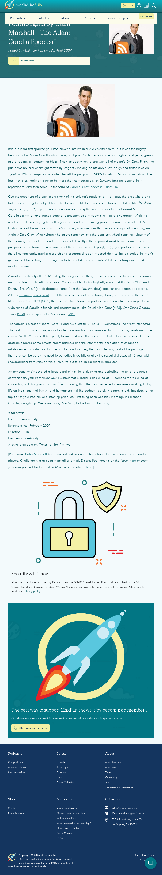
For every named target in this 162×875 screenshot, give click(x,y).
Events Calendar (65, 782)
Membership (116, 18)
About (65, 18)
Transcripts (62, 767)
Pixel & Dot (148, 855)
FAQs (60, 838)
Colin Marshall (36, 454)
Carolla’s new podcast (86, 187)
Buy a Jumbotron (17, 813)
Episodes (61, 762)
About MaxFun (113, 762)
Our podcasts (15, 762)
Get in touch (114, 799)
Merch (11, 808)
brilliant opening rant (34, 295)
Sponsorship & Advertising (119, 788)
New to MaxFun (16, 772)
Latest (42, 18)
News (60, 777)
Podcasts (16, 18)
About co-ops (112, 767)
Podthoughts (27, 61)
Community (111, 777)
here (133, 461)
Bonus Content (64, 833)
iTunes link (111, 187)
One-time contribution (68, 828)
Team (108, 772)
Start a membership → (30, 728)
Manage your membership (71, 813)
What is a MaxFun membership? (74, 823)
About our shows (17, 767)
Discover (61, 772)
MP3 (45, 301)
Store (88, 18)
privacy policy (32, 591)
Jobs (107, 782)
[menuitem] (17, 18)
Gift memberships (66, 818)
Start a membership (67, 808)
